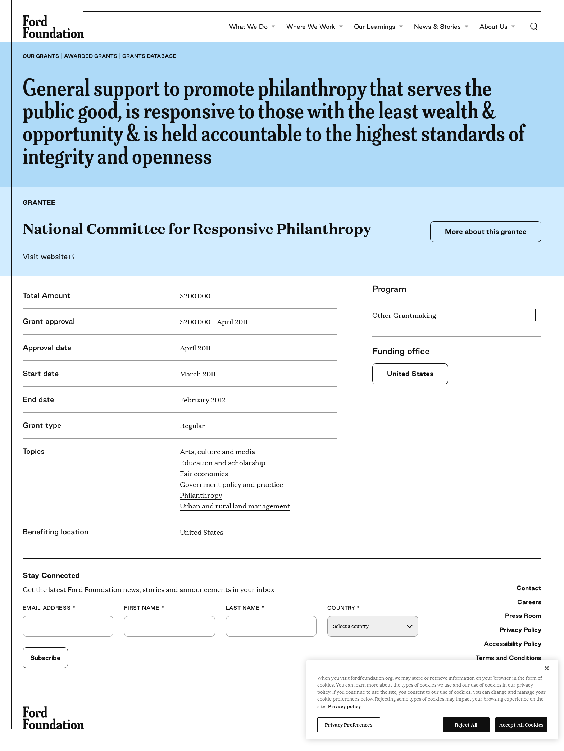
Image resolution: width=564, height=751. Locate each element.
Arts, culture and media (217, 451)
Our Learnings (378, 27)
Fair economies (204, 473)
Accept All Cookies (521, 724)
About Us (497, 27)
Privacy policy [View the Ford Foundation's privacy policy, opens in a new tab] (344, 706)
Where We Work (314, 27)
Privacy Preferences (348, 724)
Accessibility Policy (512, 643)
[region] (432, 699)
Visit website (45, 256)
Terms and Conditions (508, 657)
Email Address (49, 608)
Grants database (149, 56)
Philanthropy (201, 494)
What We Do (252, 27)
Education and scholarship (222, 462)
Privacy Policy (520, 629)
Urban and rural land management (235, 505)
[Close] (547, 668)
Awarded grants (90, 56)
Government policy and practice (231, 484)
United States (201, 532)
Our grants (41, 56)
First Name (144, 608)
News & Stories (441, 27)
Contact (529, 587)
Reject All (466, 724)
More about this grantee (486, 231)
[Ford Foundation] (53, 26)
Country (343, 608)
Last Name (245, 608)
